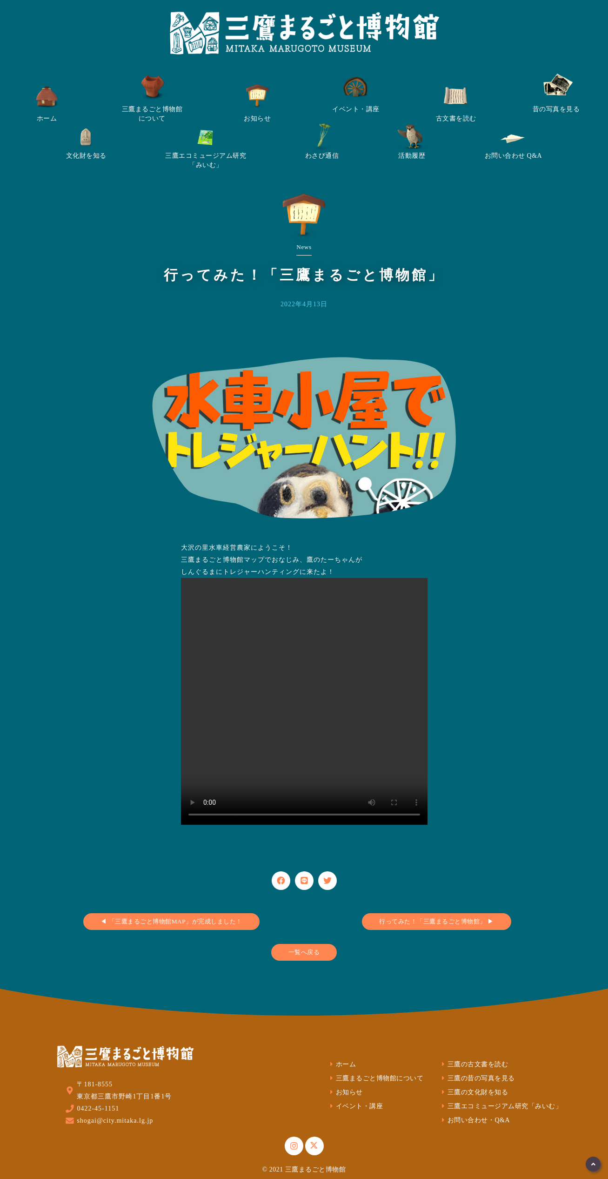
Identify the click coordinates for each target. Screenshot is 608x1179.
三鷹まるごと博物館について (375, 1078)
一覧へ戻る (304, 952)
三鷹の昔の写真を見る (477, 1078)
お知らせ (345, 1092)
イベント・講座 (355, 1106)
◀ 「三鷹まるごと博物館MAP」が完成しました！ (171, 921)
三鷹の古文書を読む (473, 1064)
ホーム (341, 1064)
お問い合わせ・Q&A (474, 1120)
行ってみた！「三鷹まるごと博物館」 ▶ (436, 921)
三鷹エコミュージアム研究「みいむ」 (500, 1106)
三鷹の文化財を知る (473, 1092)
